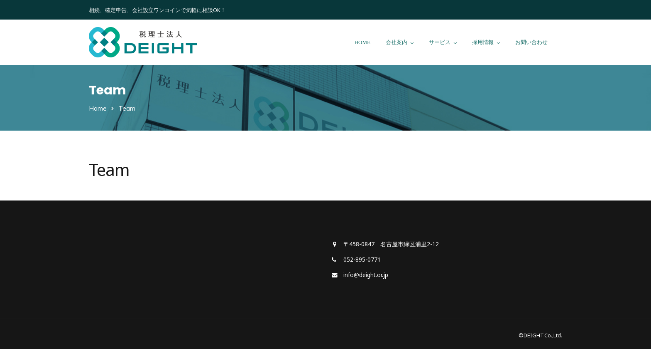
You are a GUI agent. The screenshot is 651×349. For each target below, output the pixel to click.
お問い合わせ (531, 42)
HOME (362, 42)
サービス (439, 42)
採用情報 (483, 42)
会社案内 (396, 42)
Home (98, 108)
